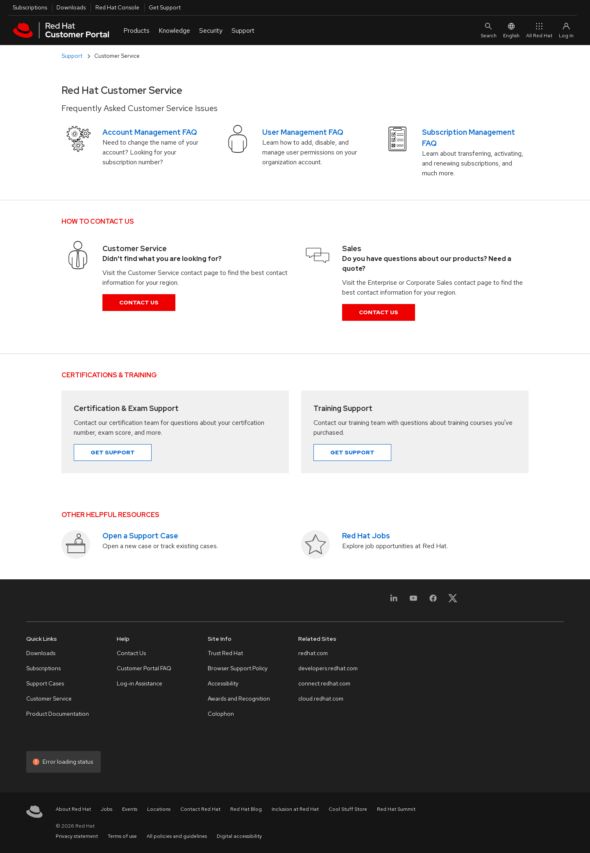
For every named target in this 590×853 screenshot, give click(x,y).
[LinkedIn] (394, 603)
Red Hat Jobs (366, 535)
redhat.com (313, 653)
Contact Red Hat (200, 809)
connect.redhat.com (324, 683)
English (511, 30)
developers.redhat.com (328, 668)
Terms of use (122, 836)
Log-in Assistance (139, 683)
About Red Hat (73, 809)
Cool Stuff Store (348, 809)
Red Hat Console (117, 7)
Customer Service (49, 698)
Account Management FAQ (149, 132)
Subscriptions (30, 7)
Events (129, 809)
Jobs (106, 809)
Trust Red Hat (225, 653)
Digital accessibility (239, 836)
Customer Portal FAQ (144, 668)
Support (71, 55)
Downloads (71, 7)
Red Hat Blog (246, 809)
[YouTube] (413, 603)
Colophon (221, 713)
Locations (158, 809)
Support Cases (45, 683)
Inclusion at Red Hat (295, 809)
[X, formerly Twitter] (453, 598)
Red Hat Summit (396, 809)
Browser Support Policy (238, 668)
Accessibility (223, 683)
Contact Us (139, 302)
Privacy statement (77, 836)
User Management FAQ (302, 132)
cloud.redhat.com (320, 698)
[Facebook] (433, 603)
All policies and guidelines (177, 836)
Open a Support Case (140, 535)
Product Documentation (57, 713)
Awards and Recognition (239, 698)
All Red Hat (539, 30)
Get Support (165, 7)
